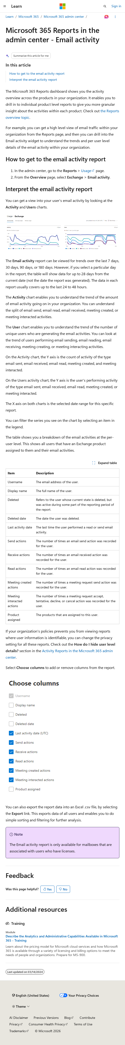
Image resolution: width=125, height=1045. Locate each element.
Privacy (14, 1024)
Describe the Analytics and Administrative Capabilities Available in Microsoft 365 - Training (62, 938)
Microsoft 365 (28, 16)
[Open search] (105, 6)
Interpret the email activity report (33, 79)
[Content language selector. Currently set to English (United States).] (30, 995)
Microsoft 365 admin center (64, 16)
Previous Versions (46, 1017)
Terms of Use (83, 1024)
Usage (86, 170)
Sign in (116, 6)
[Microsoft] (63, 6)
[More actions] (115, 17)
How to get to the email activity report (36, 73)
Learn (10, 16)
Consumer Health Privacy (47, 1024)
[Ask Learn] (106, 17)
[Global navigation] (4, 6)
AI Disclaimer (18, 1017)
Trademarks (17, 1031)
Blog (67, 1017)
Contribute (87, 1017)
